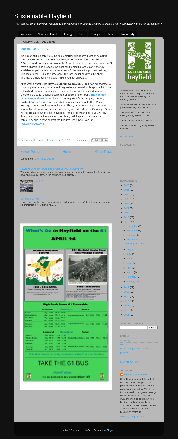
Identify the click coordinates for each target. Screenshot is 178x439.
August (131, 249)
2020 (127, 212)
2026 (127, 185)
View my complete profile (133, 416)
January (131, 281)
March (130, 272)
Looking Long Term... (35, 48)
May (129, 263)
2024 (127, 194)
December (132, 226)
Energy (68, 34)
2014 (127, 301)
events (123, 344)
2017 (127, 287)
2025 (127, 189)
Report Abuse (129, 361)
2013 (127, 305)
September (133, 239)
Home (67, 151)
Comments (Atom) (44, 158)
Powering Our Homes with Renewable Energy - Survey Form (52, 169)
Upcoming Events (29, 198)
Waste (111, 34)
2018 (127, 222)
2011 (127, 314)
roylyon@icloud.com (32, 123)
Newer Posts (29, 151)
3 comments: (80, 140)
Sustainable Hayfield (42, 16)
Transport (96, 34)
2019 (127, 217)
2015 (127, 296)
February (132, 276)
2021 (127, 208)
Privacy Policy (127, 136)
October (131, 235)
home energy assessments (134, 348)
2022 (127, 203)
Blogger (111, 430)
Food (81, 34)
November (132, 230)
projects (124, 352)
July (129, 254)
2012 (127, 310)
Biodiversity (127, 34)
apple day (125, 340)
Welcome (26, 34)
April (129, 267)
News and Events (48, 34)
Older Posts (103, 151)
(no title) (39, 181)
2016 (127, 291)
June (129, 258)
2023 (127, 199)
